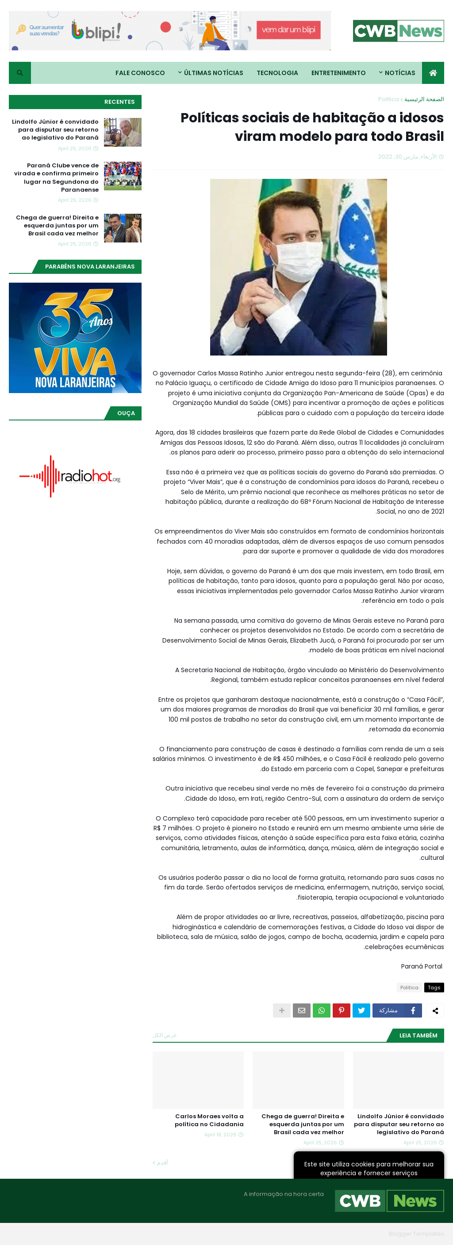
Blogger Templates (416, 1234)
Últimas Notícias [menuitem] (213, 72)
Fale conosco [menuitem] (140, 72)
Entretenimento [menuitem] (338, 72)
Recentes (119, 102)
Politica (388, 99)
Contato (62, 1234)
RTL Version (25, 1234)
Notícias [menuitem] (400, 72)
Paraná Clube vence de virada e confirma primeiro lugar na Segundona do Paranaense (56, 178)
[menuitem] (433, 73)
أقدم (162, 1162)
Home (142, 1234)
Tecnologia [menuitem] (277, 72)
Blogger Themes (361, 1234)
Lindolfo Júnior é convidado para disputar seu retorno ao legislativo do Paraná (399, 1124)
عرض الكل (165, 1035)
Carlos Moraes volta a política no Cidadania (209, 1120)
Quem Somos (104, 1234)
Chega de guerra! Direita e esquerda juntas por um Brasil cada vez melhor (302, 1124)
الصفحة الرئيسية (424, 99)
